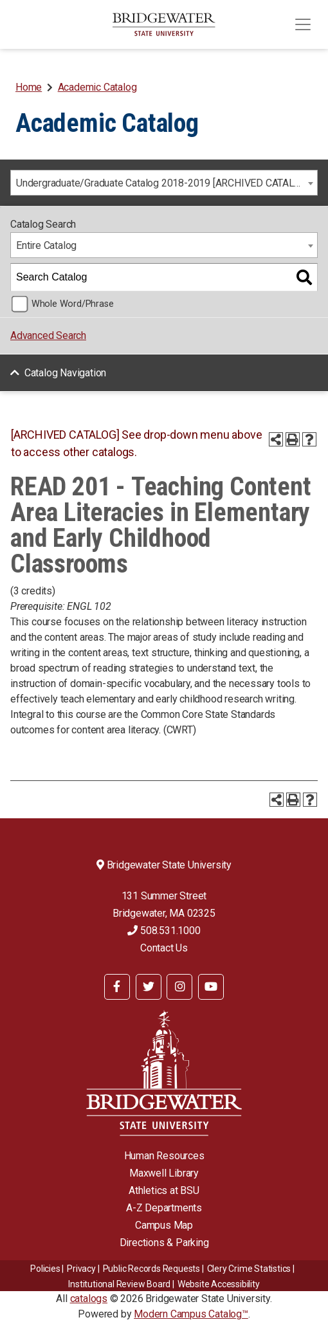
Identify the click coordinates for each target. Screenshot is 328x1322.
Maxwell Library (164, 1173)
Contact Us (164, 948)
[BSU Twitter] (148, 987)
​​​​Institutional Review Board (119, 1284)
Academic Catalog (97, 87)
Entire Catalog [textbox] (46, 245)
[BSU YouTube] (211, 987)
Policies (45, 1268)
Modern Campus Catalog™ (191, 1314)
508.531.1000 (163, 930)
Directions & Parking (164, 1242)
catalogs (88, 1298)
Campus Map (164, 1225)
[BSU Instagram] (179, 987)
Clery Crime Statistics (249, 1268)
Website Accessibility (219, 1284)
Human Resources (164, 1156)
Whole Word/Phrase (73, 303)
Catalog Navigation (65, 373)
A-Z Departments (164, 1208)
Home (28, 87)
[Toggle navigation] (303, 24)
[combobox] (164, 183)
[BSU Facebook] (117, 987)
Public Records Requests (151, 1268)
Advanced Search (48, 335)
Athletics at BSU (164, 1190)
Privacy (81, 1268)
